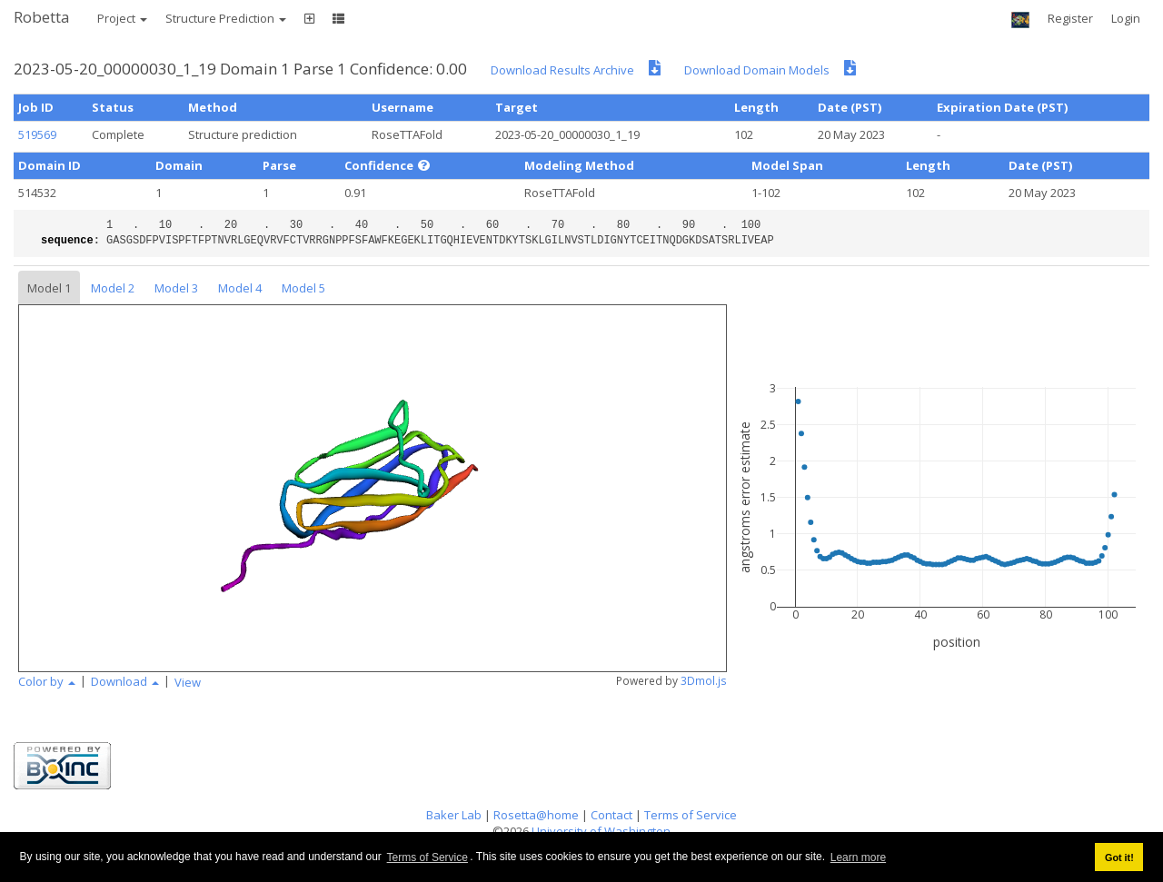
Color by (46, 681)
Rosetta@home (536, 815)
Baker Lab (454, 815)
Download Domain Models (757, 70)
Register (1070, 18)
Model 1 (49, 288)
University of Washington (601, 831)
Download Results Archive (562, 70)
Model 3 (176, 288)
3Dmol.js (704, 681)
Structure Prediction (225, 18)
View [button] (187, 682)
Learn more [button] (858, 857)
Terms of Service (427, 857)
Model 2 (112, 288)
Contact (611, 815)
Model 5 (303, 288)
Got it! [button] (1119, 857)
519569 (37, 134)
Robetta (42, 16)
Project (122, 18)
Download (125, 681)
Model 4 (240, 288)
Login (1125, 18)
